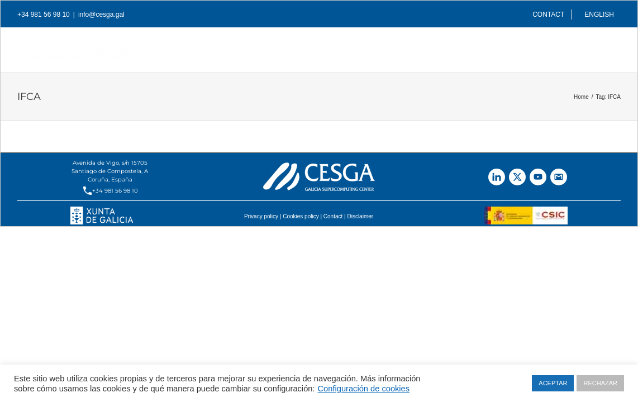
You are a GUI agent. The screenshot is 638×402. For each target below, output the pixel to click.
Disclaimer (360, 216)
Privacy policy (261, 216)
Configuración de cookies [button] (364, 388)
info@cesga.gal (101, 14)
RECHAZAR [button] (600, 383)
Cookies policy (300, 216)
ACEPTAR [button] (553, 383)
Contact (332, 216)
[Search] (603, 47)
